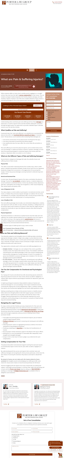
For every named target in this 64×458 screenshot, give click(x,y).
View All (48, 155)
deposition (19, 328)
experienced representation (28, 309)
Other (49, 119)
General (2, 375)
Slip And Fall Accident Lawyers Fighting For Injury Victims (53, 185)
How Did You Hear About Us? (52, 110)
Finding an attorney (8, 321)
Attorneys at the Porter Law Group (33, 311)
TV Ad (49, 115)
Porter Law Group (15, 369)
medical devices (29, 219)
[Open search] (36, 70)
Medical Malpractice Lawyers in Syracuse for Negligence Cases (53, 177)
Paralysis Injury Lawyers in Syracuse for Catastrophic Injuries (53, 183)
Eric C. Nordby (9, 85)
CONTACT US (37, 105)
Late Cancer (48, 175)
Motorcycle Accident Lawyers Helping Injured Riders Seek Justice (53, 180)
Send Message (54, 130)
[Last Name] (42, 428)
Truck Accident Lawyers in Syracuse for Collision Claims (52, 188)
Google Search (51, 112)
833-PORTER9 (36, 369)
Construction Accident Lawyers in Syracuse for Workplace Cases (53, 170)
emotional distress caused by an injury (24, 135)
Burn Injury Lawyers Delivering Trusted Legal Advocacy (52, 166)
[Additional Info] (32, 448)
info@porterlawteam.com (21, 371)
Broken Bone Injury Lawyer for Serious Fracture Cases (52, 173)
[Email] (53, 105)
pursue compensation (25, 95)
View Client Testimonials (22, 109)
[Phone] (53, 108)
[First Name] (53, 101)
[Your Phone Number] (42, 432)
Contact (32, 70)
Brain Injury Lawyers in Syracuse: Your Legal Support (53, 164)
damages (38, 122)
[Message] (53, 124)
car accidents (16, 181)
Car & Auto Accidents (51, 168)
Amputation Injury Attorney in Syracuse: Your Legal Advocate (52, 161)
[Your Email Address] (22, 432)
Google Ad (50, 113)
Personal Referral (51, 117)
